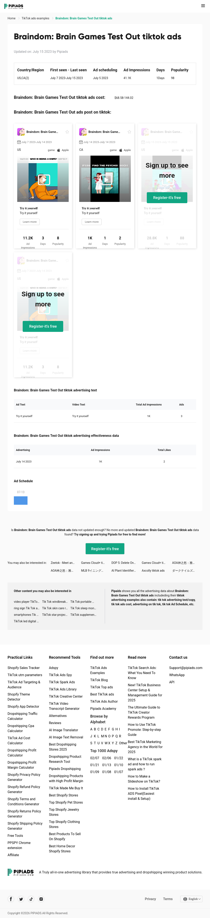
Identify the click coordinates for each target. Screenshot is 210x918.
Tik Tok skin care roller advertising (56, 608)
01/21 (94, 765)
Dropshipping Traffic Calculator (23, 716)
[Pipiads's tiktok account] (31, 899)
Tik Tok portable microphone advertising (84, 601)
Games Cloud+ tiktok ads (96, 562)
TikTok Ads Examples (98, 670)
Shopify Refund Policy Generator (24, 789)
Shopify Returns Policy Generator (24, 813)
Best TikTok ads (102, 694)
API (172, 682)
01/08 (106, 772)
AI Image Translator (63, 730)
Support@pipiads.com (185, 668)
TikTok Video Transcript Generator (64, 706)
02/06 (106, 758)
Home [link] (12, 18)
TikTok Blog (99, 680)
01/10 (118, 765)
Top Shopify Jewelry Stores (64, 812)
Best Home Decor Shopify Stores (62, 848)
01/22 (118, 758)
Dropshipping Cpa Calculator (21, 728)
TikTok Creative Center (66, 696)
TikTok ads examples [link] (36, 18)
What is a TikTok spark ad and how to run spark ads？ (144, 764)
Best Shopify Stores (63, 795)
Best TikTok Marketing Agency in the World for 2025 (145, 747)
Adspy (53, 668)
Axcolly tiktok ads (153, 570)
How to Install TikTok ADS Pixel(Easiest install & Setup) (143, 794)
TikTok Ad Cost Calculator (19, 740)
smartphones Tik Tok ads (28, 614)
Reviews (55, 723)
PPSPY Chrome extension (19, 845)
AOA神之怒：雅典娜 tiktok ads (187, 562)
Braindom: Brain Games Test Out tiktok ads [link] (83, 18)
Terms (168, 899)
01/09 (94, 772)
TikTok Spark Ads (62, 682)
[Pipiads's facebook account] (11, 899)
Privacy (150, 899)
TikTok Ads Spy (60, 675)
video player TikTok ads (28, 601)
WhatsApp (177, 675)
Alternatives (58, 716)
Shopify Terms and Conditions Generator (23, 801)
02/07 (94, 758)
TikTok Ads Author (104, 701)
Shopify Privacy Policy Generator (24, 777)
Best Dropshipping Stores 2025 (62, 746)
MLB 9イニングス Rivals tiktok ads (96, 570)
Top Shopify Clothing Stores (64, 824)
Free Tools (15, 836)
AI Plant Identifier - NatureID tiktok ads (127, 570)
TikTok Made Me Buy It (66, 788)
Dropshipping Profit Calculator (22, 752)
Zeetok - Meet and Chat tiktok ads (66, 562)
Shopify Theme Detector (19, 696)
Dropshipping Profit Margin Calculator (22, 765)
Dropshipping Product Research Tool (65, 759)
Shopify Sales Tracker (24, 668)
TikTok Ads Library (63, 689)
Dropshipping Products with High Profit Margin (66, 778)
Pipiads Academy (103, 709)
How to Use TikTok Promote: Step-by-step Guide (144, 730)
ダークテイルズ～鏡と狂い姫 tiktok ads (187, 570)
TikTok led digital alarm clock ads (28, 621)
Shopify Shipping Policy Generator (25, 826)
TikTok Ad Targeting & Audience (24, 684)
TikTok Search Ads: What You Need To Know (142, 673)
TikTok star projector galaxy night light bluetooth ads (56, 614)
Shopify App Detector (23, 707)
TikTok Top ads (101, 687)
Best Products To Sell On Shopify (65, 836)
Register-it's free (167, 197)
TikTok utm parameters (25, 675)
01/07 (118, 772)
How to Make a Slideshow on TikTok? (144, 778)
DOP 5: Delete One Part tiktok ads (127, 562)
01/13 (106, 765)
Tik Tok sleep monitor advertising (84, 608)
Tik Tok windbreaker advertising (56, 601)
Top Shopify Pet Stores (66, 802)
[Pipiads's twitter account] (21, 899)
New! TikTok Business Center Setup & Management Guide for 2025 (145, 692)
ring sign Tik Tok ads (27, 608)
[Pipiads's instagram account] (41, 899)
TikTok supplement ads (84, 614)
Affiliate (13, 855)
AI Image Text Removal (66, 737)
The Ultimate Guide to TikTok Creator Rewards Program (144, 712)
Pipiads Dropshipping (65, 769)
